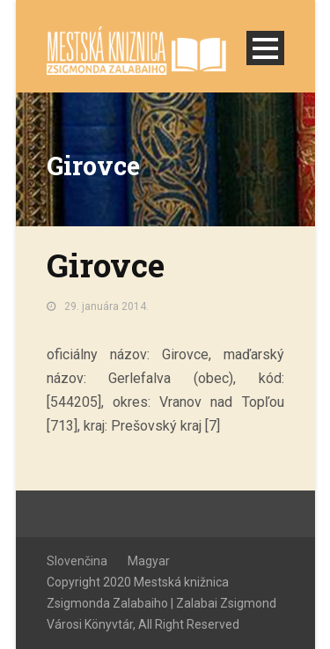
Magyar (149, 561)
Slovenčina (77, 561)
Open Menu (265, 48)
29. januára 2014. (106, 306)
